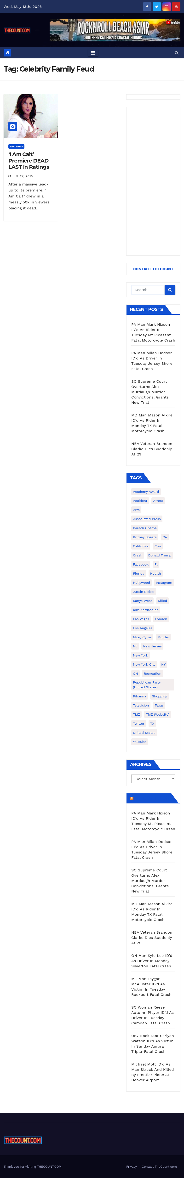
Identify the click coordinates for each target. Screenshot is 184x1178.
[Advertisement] (153, 181)
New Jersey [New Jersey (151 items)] (152, 646)
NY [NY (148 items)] (163, 664)
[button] (176, 52)
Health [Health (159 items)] (155, 573)
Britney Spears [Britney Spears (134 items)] (145, 537)
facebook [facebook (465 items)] (141, 564)
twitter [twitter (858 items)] (138, 723)
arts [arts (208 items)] (136, 510)
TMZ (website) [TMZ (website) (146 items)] (157, 714)
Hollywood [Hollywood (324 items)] (141, 582)
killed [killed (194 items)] (162, 601)
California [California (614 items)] (141, 546)
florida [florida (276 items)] (138, 573)
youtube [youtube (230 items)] (139, 742)
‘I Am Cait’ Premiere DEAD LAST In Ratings (28, 160)
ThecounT (16, 146)
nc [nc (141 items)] (135, 646)
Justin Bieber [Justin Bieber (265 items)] (144, 592)
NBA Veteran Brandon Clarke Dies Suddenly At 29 (151, 448)
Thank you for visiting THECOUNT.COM (33, 1166)
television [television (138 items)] (141, 705)
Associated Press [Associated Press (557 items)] (147, 519)
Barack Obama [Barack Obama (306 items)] (145, 528)
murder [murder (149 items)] (163, 637)
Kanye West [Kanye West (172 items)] (142, 601)
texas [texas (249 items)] (159, 705)
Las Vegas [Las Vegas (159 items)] (141, 619)
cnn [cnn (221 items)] (158, 546)
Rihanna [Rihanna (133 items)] (139, 696)
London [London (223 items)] (161, 619)
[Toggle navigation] (93, 52)
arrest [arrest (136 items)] (158, 501)
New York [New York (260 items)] (140, 655)
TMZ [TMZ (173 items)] (136, 714)
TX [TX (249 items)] (152, 723)
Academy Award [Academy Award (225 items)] (146, 492)
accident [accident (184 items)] (140, 501)
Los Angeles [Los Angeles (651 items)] (142, 628)
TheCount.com (151, 798)
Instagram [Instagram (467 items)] (164, 582)
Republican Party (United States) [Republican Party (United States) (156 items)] (147, 684)
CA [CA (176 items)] (164, 537)
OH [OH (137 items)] (135, 673)
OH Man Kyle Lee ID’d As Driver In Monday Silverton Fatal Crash (151, 960)
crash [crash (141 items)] (137, 555)
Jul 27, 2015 (23, 176)
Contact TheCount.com (159, 1166)
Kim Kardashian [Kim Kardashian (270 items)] (145, 610)
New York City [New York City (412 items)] (144, 664)
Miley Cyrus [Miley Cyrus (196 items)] (142, 637)
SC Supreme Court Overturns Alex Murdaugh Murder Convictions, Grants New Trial (150, 392)
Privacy (131, 1166)
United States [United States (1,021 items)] (144, 733)
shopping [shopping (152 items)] (159, 696)
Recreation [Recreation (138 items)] (152, 673)
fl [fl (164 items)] (156, 564)
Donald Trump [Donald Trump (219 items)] (160, 555)
